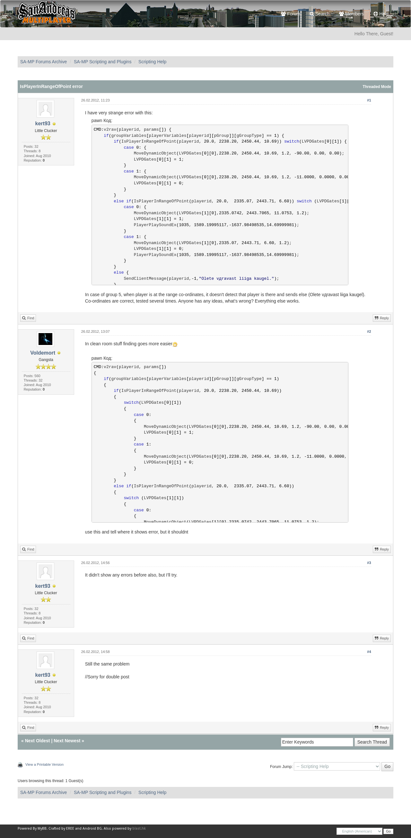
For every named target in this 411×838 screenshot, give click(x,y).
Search (319, 13)
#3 (369, 563)
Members (351, 13)
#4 (369, 652)
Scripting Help (152, 61)
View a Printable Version (44, 764)
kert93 (42, 123)
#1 (369, 100)
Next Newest (67, 740)
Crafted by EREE (61, 828)
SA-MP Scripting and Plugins (103, 61)
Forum (290, 13)
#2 (369, 331)
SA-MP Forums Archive (43, 61)
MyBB (42, 828)
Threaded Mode (377, 86)
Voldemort (42, 353)
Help (381, 13)
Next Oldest (37, 740)
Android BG (92, 828)
